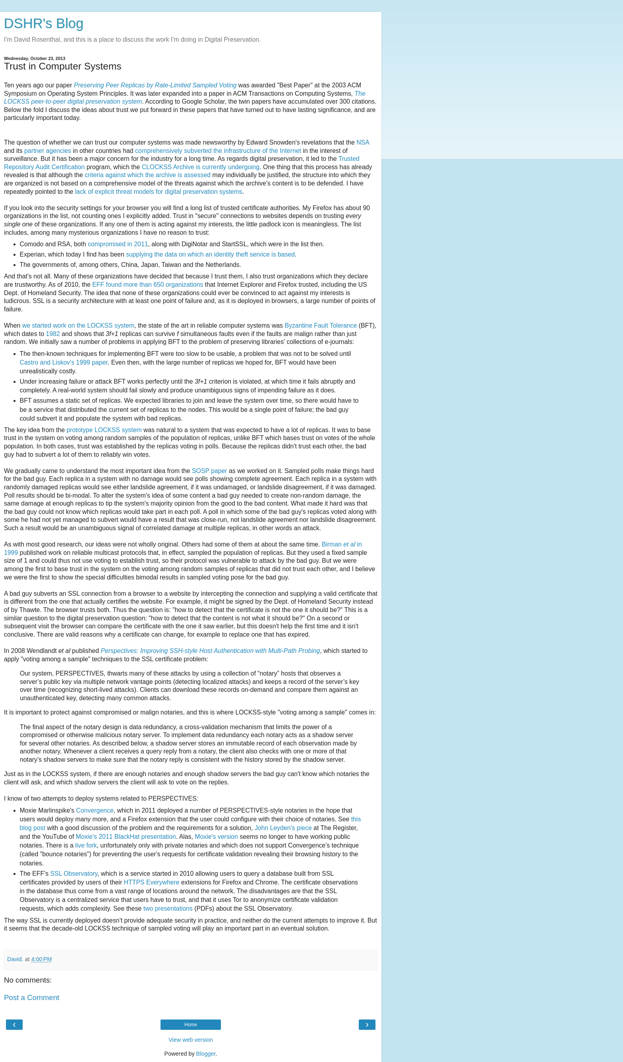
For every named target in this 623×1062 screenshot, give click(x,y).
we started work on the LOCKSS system (78, 325)
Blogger (206, 1053)
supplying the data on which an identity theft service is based (210, 254)
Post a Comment (31, 997)
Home (190, 1024)
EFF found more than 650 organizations (147, 284)
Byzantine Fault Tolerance (320, 325)
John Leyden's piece (283, 827)
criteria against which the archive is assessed (148, 175)
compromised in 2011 (118, 244)
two (148, 908)
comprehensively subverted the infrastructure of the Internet (218, 150)
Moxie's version (216, 836)
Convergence (95, 810)
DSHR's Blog (44, 23)
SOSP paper (209, 470)
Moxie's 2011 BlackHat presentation (126, 836)
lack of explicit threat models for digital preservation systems (158, 191)
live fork (86, 845)
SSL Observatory (74, 873)
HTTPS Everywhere (152, 882)
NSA (362, 142)
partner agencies (47, 150)
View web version (190, 1040)
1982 (53, 333)
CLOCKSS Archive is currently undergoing (200, 167)
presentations (174, 908)
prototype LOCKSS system (103, 430)
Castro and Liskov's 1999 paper (64, 362)
